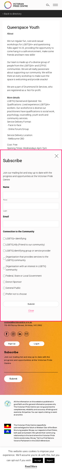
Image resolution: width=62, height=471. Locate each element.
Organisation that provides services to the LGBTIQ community (27, 258)
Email (6, 216)
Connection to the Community (18, 231)
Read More (31, 466)
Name (6, 187)
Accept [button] (37, 460)
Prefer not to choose (16, 294)
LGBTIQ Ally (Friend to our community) (25, 244)
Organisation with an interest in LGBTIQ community (26, 268)
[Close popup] (56, 155)
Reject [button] (50, 460)
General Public (13, 288)
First (5, 200)
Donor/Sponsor (14, 282)
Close (31, 310)
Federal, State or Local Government (24, 275)
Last (5, 211)
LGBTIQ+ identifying (16, 238)
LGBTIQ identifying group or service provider (28, 250)
